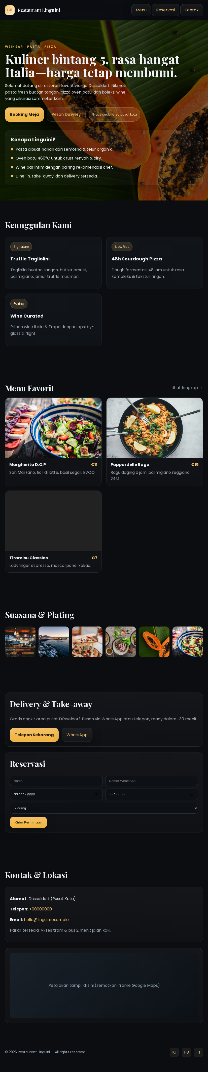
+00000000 (40, 909)
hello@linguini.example (46, 920)
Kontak (192, 10)
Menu (141, 10)
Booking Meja (24, 114)
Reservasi (165, 10)
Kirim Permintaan (28, 822)
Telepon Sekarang (34, 735)
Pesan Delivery (66, 114)
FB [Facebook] (186, 1052)
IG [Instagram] (174, 1052)
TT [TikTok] (198, 1052)
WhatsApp (77, 735)
